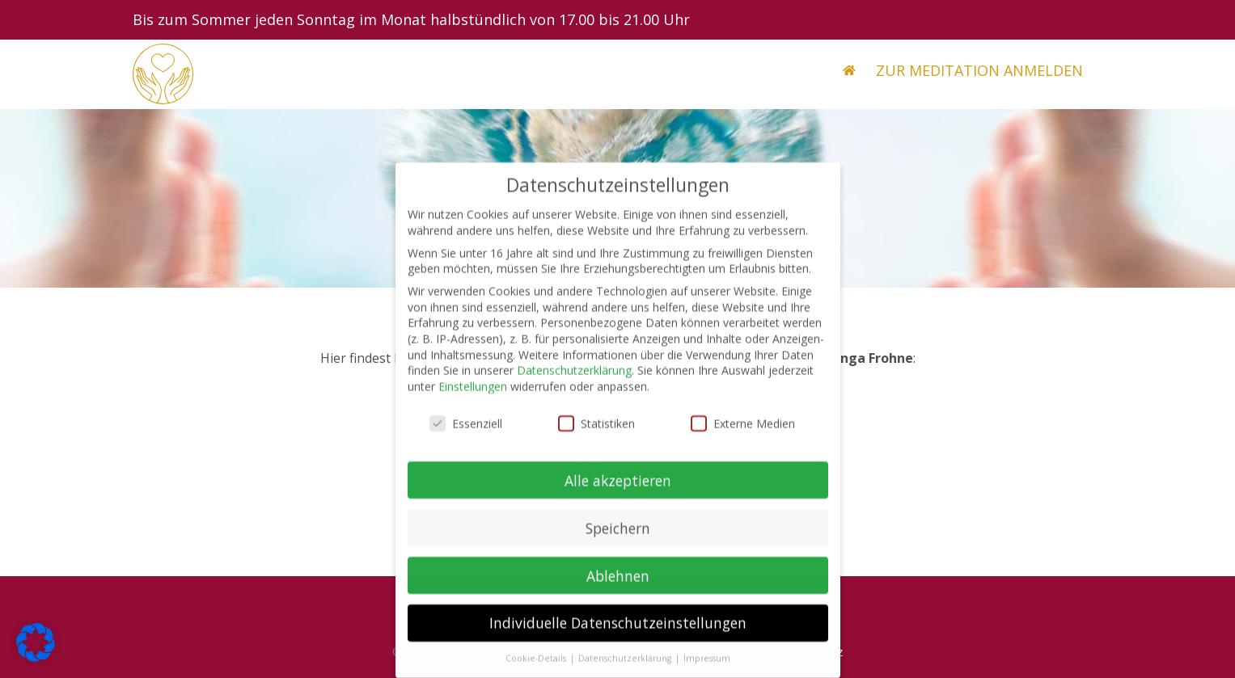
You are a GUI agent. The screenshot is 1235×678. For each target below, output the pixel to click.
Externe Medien (743, 433)
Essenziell (465, 433)
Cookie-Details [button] (537, 668)
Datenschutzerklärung (574, 380)
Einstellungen (472, 396)
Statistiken (596, 433)
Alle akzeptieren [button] (618, 489)
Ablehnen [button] (617, 585)
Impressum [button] (706, 668)
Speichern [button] (618, 537)
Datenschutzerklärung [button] (626, 668)
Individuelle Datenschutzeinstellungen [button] (617, 632)
